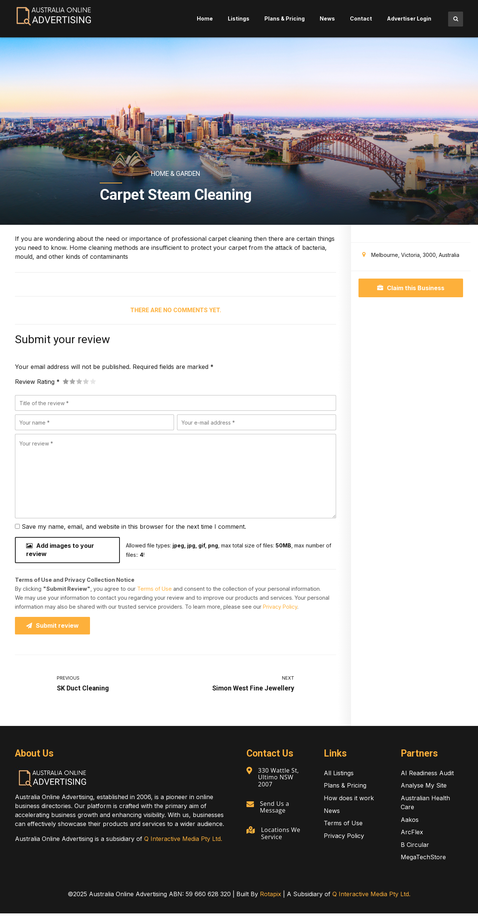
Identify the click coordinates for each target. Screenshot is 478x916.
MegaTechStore (423, 859)
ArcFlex (412, 834)
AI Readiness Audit (427, 775)
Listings (238, 18)
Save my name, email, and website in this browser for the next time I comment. (134, 526)
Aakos (410, 822)
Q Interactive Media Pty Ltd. (183, 841)
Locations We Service (281, 834)
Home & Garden (175, 173)
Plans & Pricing (284, 18)
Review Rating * (37, 381)
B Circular (415, 847)
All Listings (339, 775)
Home (205, 18)
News (327, 18)
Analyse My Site (424, 788)
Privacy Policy (280, 608)
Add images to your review (60, 551)
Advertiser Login (409, 18)
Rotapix (270, 896)
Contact (361, 18)
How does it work (349, 800)
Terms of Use (154, 590)
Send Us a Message (275, 808)
